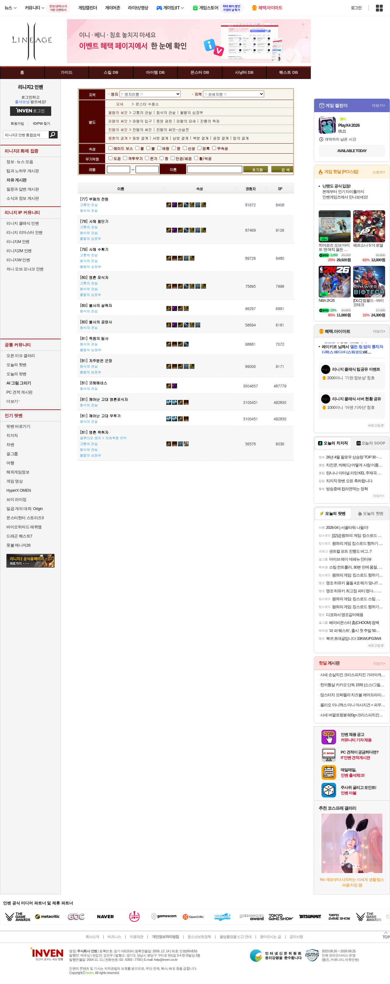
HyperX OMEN (18, 490)
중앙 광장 (164, 120)
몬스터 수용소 (147, 103)
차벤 (10, 445)
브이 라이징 (16, 499)
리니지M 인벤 (18, 242)
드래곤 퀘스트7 (19, 536)
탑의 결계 (241, 138)
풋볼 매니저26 (18, 545)
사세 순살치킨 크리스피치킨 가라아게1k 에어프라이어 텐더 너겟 (352, 674)
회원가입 (17, 123)
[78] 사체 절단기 (94, 221)
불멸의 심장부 (191, 112)
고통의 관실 (143, 112)
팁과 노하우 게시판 (22, 171)
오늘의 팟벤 (16, 374)
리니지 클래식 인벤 (22, 223)
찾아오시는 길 (270, 937)
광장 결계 (221, 138)
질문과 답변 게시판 (22, 189)
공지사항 (296, 937)
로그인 (356, 7)
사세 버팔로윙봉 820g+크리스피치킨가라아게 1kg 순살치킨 (352, 715)
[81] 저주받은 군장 (96, 360)
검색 (53, 134)
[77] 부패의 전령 (94, 198)
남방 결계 (181, 138)
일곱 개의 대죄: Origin (24, 509)
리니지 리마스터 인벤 (24, 232)
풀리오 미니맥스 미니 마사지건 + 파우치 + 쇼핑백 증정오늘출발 (352, 705)
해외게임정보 (17, 472)
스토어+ (378, 172)
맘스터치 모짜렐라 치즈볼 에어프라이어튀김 (352, 695)
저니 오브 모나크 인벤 (25, 269)
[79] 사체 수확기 (94, 249)
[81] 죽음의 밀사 (94, 338)
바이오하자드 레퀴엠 (24, 527)
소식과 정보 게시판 (22, 198)
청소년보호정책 (199, 937)
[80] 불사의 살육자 (96, 305)
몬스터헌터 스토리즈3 (25, 518)
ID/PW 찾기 (42, 123)
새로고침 (374, 425)
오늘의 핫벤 (16, 365)
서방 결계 (160, 138)
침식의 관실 (166, 112)
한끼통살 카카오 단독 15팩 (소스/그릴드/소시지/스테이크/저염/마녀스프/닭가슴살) (352, 685)
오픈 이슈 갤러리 (20, 356)
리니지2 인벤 (30, 86)
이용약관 (136, 937)
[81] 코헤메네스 (93, 382)
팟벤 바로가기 (18, 426)
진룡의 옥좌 (210, 120)
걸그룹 (12, 454)
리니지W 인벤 (18, 260)
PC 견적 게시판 (19, 392)
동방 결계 (141, 138)
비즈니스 (114, 937)
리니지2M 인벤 (19, 251)
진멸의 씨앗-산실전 (172, 129)
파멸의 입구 (143, 120)
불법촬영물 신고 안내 (235, 937)
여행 (10, 463)
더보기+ (378, 105)
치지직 (12, 435)
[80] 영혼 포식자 (94, 277)
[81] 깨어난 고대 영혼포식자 (104, 399)
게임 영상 (14, 481)
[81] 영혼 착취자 (94, 432)
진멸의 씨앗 (143, 129)
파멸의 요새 (186, 120)
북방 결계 (201, 138)
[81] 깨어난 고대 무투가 (100, 415)
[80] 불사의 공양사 (96, 321)
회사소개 (92, 937)
